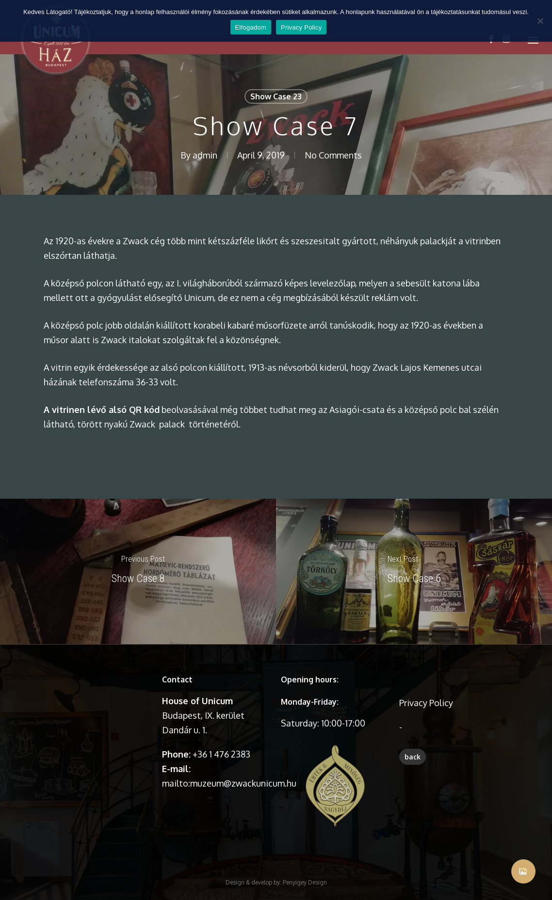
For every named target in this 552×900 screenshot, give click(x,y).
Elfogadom (250, 27)
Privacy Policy (426, 702)
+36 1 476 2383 (221, 754)
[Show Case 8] (138, 571)
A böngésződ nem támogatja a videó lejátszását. (98, 698)
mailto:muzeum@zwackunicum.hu (229, 783)
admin (205, 155)
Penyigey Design (305, 859)
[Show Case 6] (414, 571)
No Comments (333, 155)
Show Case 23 (276, 96)
